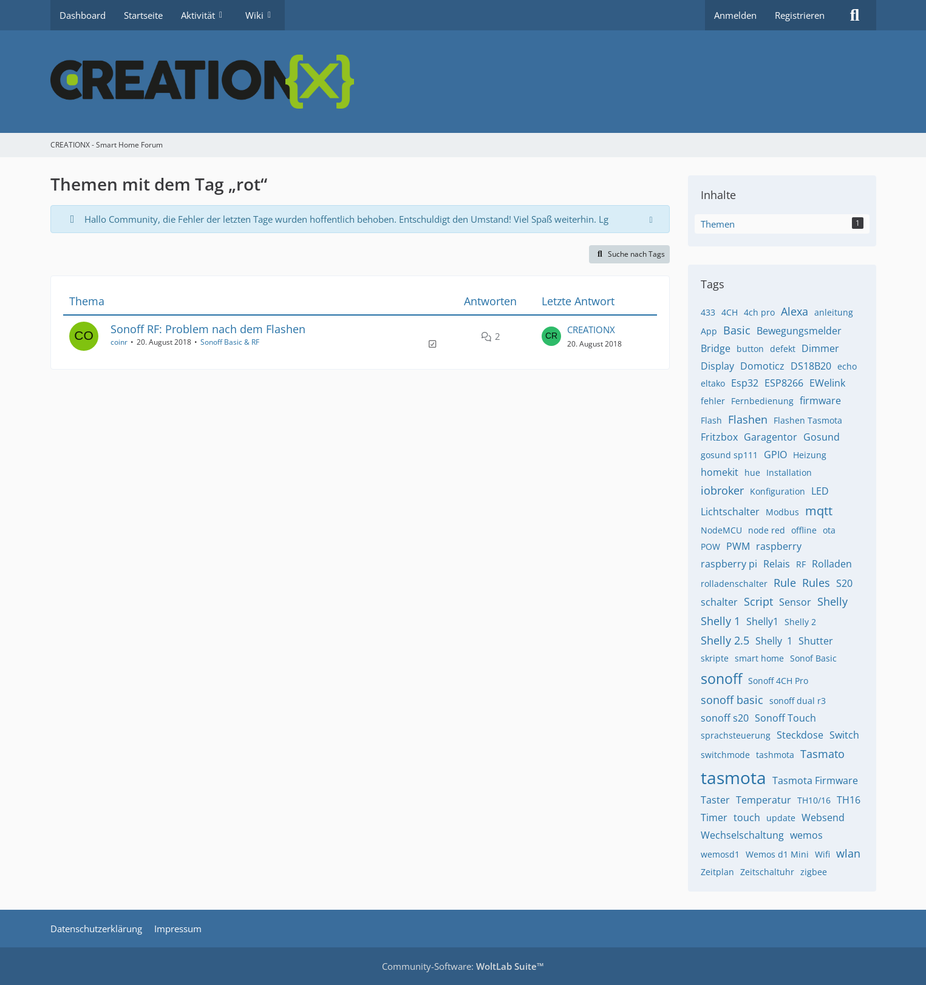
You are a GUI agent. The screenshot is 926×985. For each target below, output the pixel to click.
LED (820, 491)
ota (829, 530)
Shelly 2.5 (725, 640)
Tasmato (822, 753)
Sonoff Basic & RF (229, 341)
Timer (714, 817)
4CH (729, 312)
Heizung (809, 455)
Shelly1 (762, 621)
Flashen (748, 419)
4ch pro (759, 312)
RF (801, 564)
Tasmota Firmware (815, 780)
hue (752, 472)
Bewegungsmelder (799, 330)
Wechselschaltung (742, 835)
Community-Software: (463, 966)
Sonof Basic (813, 658)
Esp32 (744, 383)
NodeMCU (721, 530)
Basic (737, 330)
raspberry (779, 546)
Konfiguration (777, 491)
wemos (806, 835)
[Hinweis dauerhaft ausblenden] (651, 219)
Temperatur (763, 800)
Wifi (822, 854)
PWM (738, 546)
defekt (782, 348)
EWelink (827, 383)
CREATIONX (591, 329)
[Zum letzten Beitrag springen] (551, 336)
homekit (719, 472)
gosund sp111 (729, 455)
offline (804, 530)
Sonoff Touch (785, 718)
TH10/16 (814, 800)
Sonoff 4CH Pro (778, 680)
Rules (816, 582)
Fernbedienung (762, 401)
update (780, 818)
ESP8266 (783, 383)
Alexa (794, 311)
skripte (715, 658)
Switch (844, 735)
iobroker (722, 490)
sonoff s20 (725, 718)
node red (766, 530)
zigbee (813, 872)
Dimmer (820, 348)
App (709, 331)
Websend (823, 817)
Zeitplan (717, 872)
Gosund (821, 437)
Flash (711, 420)
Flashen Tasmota (808, 420)
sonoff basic (732, 699)
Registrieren (800, 15)
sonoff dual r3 (797, 700)
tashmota (775, 754)
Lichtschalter (730, 511)
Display (717, 366)
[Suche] (855, 15)
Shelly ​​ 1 (773, 641)
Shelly (832, 601)
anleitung (833, 312)
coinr (119, 341)
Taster (715, 800)
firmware (820, 400)
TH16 (848, 800)
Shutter (815, 641)
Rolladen (832, 563)
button (750, 348)
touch (747, 817)
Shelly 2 (800, 622)
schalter (719, 602)
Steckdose (800, 735)
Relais (776, 563)
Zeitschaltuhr (767, 872)
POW (710, 546)
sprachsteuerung (736, 735)
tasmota (733, 777)
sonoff (721, 678)
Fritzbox (719, 437)
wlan (848, 853)
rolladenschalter (734, 583)
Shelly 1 (720, 621)
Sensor (795, 602)
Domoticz (762, 366)
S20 (844, 583)
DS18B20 (811, 366)
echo (847, 366)
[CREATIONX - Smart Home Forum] (463, 82)
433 (708, 312)
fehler (713, 401)
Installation (789, 472)
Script (758, 601)
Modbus (782, 512)
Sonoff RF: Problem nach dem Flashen (208, 329)
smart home (759, 658)
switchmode (725, 754)
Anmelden (735, 15)
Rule (785, 582)
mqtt (818, 511)
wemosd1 (720, 854)
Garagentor (770, 437)
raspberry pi (729, 563)
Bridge (715, 348)
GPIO (775, 454)
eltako (713, 383)
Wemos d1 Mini (777, 854)
